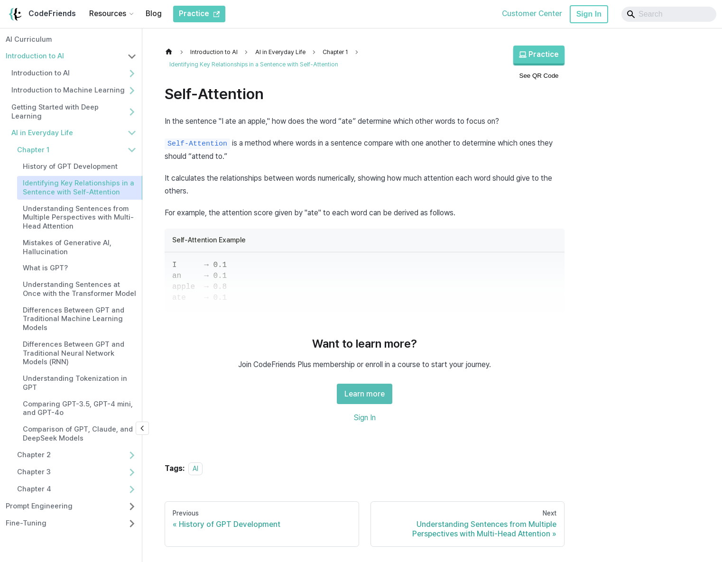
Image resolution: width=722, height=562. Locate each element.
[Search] (668, 14)
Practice (539, 54)
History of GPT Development (70, 166)
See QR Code (539, 75)
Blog (154, 13)
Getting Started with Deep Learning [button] (55, 111)
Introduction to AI (35, 56)
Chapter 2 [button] (34, 455)
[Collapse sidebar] (142, 428)
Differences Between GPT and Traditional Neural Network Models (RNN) (73, 353)
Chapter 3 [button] (34, 472)
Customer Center (532, 13)
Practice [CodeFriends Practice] (199, 13)
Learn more (364, 393)
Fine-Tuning (26, 523)
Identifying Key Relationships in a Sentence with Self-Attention (78, 187)
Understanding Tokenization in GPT (75, 383)
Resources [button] (107, 13)
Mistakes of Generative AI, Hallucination (67, 247)
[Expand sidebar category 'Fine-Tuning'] (131, 523)
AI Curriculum (29, 39)
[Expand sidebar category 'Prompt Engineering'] (131, 506)
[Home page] (171, 52)
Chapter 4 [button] (34, 489)
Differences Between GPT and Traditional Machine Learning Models (73, 319)
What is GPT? (45, 268)
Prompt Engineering (39, 506)
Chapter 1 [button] (33, 150)
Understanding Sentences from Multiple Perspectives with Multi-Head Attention (78, 217)
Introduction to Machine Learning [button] (68, 90)
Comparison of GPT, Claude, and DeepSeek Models (78, 433)
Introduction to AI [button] (40, 73)
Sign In (589, 14)
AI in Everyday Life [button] (42, 133)
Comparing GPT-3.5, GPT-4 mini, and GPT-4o (78, 408)
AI (195, 468)
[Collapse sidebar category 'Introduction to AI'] (131, 56)
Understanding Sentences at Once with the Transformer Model (79, 289)
